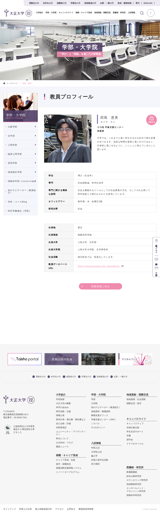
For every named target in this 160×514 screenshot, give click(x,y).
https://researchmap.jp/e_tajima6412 (100, 266)
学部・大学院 (50, 13)
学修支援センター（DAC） (104, 419)
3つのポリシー (98, 427)
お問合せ (71, 509)
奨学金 (129, 440)
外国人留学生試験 (99, 460)
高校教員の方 (90, 3)
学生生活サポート (134, 431)
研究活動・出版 (63, 411)
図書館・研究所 (119, 13)
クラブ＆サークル (134, 443)
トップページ (10, 83)
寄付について (62, 438)
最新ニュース (62, 446)
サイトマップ (9, 509)
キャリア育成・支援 (65, 460)
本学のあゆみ (62, 407)
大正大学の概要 (63, 403)
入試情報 (131, 13)
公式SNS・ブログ (64, 442)
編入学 (94, 456)
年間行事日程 (132, 427)
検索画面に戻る (100, 286)
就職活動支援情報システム (68, 468)
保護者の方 (62, 3)
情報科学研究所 (133, 495)
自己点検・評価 (63, 423)
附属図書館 (131, 472)
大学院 (94, 403)
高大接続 (95, 464)
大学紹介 (39, 13)
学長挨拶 (60, 399)
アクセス (59, 509)
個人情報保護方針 (43, 509)
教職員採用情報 (86, 509)
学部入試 (95, 448)
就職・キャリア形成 (83, 13)
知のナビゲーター (106, 407)
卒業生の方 (75, 3)
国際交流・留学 (133, 403)
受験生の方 (34, 3)
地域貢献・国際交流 (102, 13)
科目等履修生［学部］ (19, 211)
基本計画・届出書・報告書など (71, 419)
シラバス (95, 423)
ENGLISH (148, 3)
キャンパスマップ (134, 423)
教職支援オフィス (99, 415)
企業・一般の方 (107, 3)
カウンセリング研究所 (137, 480)
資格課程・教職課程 (100, 411)
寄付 (138, 3)
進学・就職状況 (63, 464)
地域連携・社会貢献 (136, 399)
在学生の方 (48, 3)
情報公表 (60, 415)
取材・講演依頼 (124, 3)
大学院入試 (96, 452)
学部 (93, 399)
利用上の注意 (25, 509)
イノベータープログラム (67, 472)
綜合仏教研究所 (133, 476)
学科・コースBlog (17, 202)
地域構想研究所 (133, 484)
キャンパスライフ (66, 13)
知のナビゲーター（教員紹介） (22, 191)
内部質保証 (61, 427)
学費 (128, 435)
